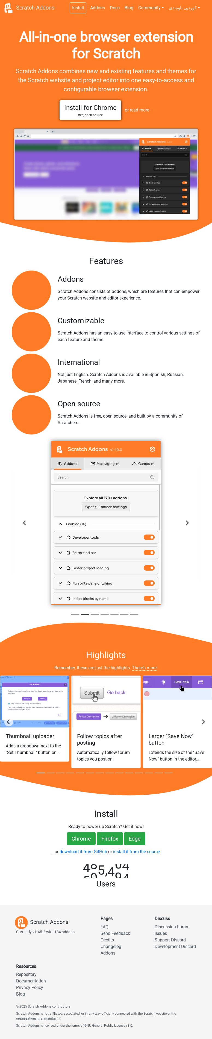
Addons (97, 7)
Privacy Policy (29, 987)
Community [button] (149, 7)
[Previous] (24, 523)
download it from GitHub (83, 851)
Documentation (31, 981)
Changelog (111, 946)
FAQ (104, 926)
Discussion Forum (172, 926)
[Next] (187, 523)
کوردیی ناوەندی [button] (183, 7)
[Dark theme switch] (205, 4)
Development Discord (175, 946)
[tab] (75, 614)
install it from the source (136, 851)
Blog (129, 7)
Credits (107, 940)
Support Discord (170, 940)
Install (78, 7)
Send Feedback (115, 933)
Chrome (81, 838)
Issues (161, 933)
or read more (137, 110)
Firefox (109, 838)
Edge (135, 838)
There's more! (145, 667)
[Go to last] (8, 722)
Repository (26, 974)
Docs (115, 7)
